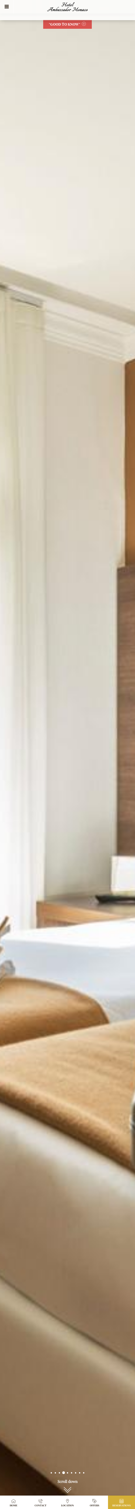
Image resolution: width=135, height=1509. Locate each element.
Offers (94, 1502)
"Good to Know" (67, 24)
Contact (40, 1502)
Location (67, 1502)
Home (13, 1502)
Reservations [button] (121, 1502)
